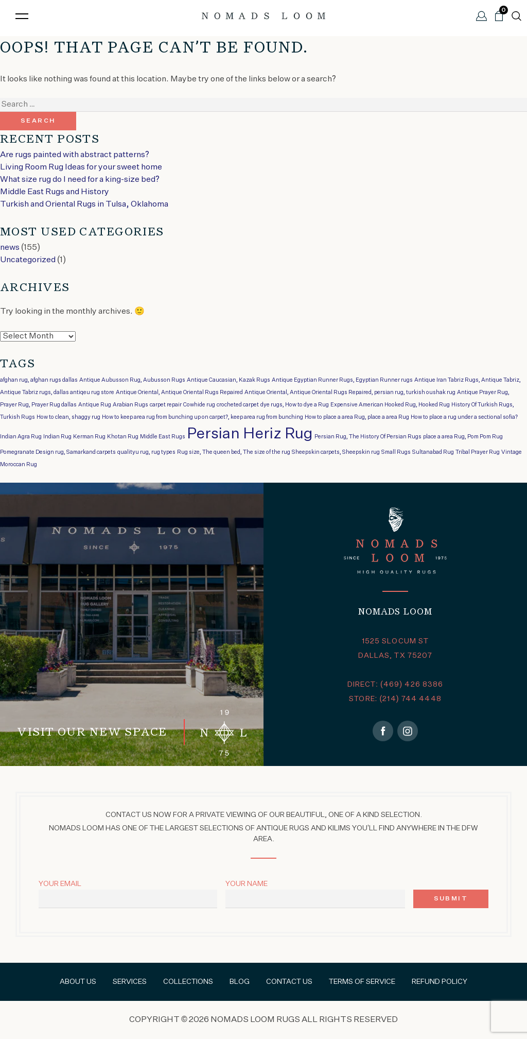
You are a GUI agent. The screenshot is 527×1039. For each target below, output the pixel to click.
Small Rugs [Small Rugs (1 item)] (396, 452)
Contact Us (289, 981)
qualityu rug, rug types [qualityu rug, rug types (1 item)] (146, 452)
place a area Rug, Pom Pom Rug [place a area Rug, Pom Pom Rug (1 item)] (463, 436)
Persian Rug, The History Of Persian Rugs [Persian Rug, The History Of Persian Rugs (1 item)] (367, 436)
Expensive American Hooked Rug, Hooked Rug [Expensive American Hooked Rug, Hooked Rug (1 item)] (390, 404)
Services (130, 981)
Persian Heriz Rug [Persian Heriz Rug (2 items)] (250, 434)
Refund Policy (439, 981)
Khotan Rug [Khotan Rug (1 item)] (122, 436)
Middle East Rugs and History (54, 192)
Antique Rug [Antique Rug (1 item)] (94, 404)
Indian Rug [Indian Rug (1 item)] (57, 436)
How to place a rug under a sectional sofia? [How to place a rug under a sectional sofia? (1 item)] (464, 417)
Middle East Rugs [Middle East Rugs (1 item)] (162, 436)
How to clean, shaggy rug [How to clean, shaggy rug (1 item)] (68, 417)
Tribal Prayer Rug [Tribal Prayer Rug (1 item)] (477, 452)
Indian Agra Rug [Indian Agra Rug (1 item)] (21, 436)
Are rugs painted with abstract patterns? (74, 155)
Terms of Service (362, 981)
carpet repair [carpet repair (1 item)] (166, 404)
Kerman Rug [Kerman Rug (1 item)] (89, 436)
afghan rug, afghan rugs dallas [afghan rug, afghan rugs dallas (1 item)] (39, 380)
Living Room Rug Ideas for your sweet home (81, 167)
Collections (188, 981)
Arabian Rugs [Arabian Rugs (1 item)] (130, 404)
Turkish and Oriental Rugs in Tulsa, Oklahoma (84, 204)
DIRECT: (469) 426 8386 (395, 684)
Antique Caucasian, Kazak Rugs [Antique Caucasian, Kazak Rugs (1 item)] (228, 380)
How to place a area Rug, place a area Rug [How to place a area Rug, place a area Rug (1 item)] (357, 417)
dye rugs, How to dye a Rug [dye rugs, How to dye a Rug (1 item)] (294, 404)
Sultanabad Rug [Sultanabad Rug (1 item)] (433, 452)
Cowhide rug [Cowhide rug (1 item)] (199, 404)
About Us (78, 981)
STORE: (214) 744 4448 (395, 699)
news (10, 248)
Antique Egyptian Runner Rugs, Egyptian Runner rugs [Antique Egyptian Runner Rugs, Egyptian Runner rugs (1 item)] (342, 380)
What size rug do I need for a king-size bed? (80, 180)
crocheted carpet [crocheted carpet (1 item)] (238, 404)
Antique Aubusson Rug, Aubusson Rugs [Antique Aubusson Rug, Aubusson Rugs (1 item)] (132, 380)
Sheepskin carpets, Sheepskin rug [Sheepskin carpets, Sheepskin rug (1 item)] (336, 452)
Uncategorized (28, 260)
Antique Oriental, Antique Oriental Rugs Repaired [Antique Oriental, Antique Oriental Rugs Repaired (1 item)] (179, 392)
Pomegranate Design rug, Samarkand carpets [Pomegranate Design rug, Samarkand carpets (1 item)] (58, 452)
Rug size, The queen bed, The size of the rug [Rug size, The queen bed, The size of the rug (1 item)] (233, 452)
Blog (240, 981)
